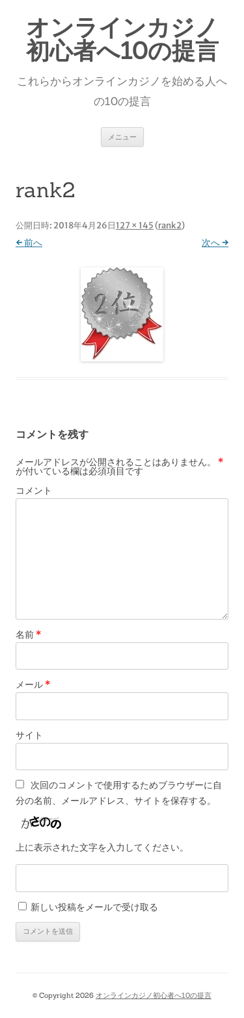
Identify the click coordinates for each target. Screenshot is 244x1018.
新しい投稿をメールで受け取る (94, 907)
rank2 (170, 225)
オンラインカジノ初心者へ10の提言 (122, 39)
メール (33, 684)
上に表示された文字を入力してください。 (102, 847)
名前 (28, 634)
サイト (29, 735)
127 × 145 (135, 225)
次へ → (215, 242)
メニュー (122, 136)
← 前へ (29, 242)
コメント (34, 490)
